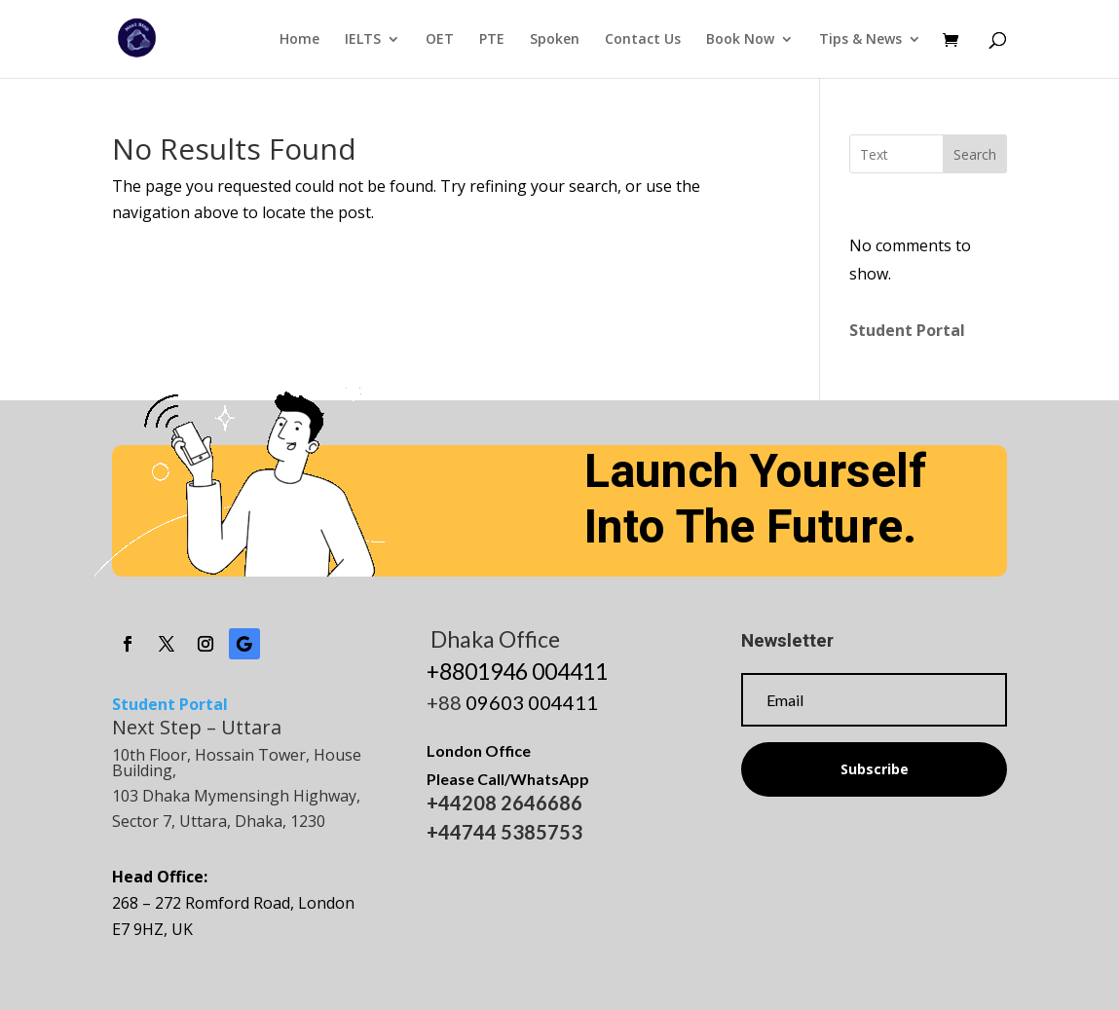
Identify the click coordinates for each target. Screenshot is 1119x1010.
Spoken (554, 40)
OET (440, 40)
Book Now (740, 40)
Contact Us (643, 40)
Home (299, 40)
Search (974, 154)
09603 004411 (532, 702)
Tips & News (860, 40)
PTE (491, 40)
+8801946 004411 (517, 671)
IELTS (363, 40)
